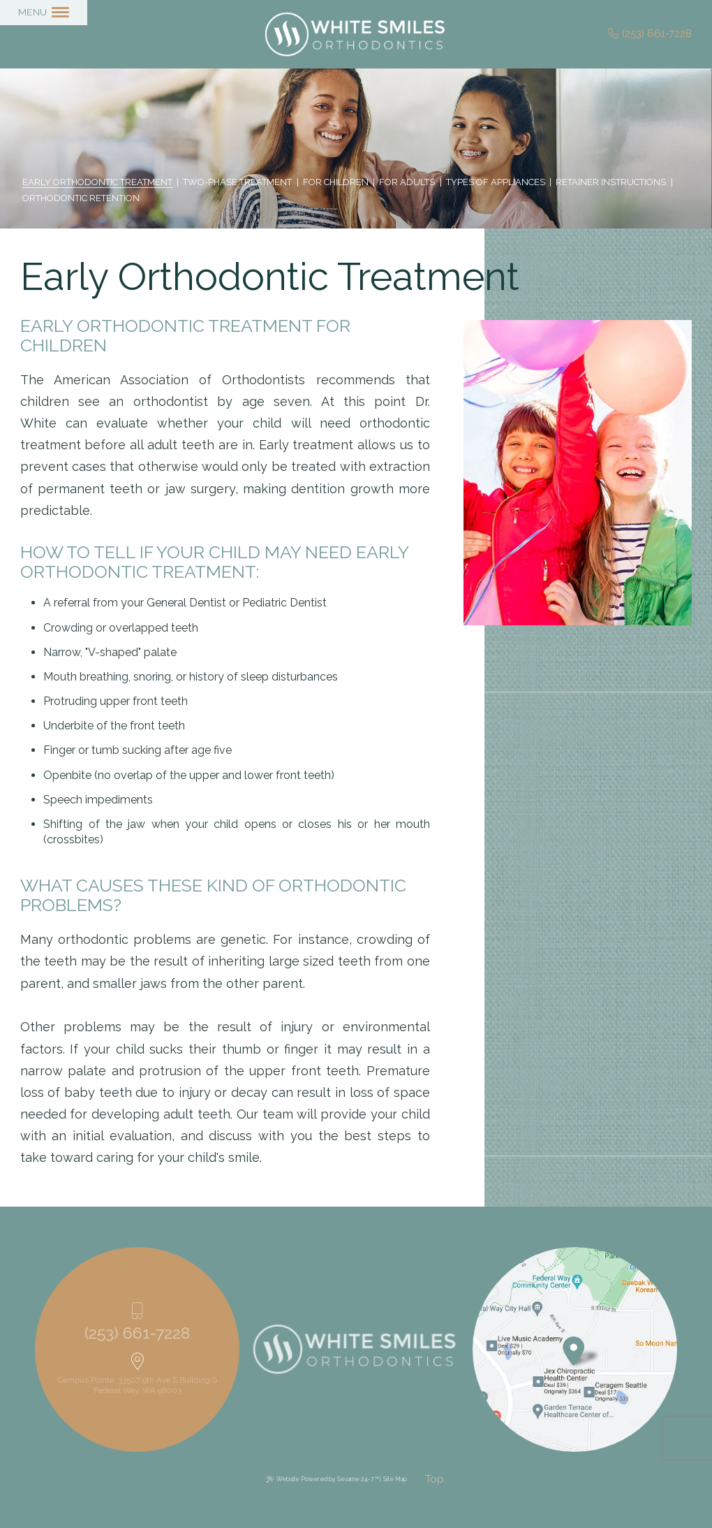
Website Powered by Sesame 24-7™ (327, 1479)
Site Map (395, 1479)
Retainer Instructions (611, 182)
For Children (336, 182)
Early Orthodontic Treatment (97, 182)
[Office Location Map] (574, 1346)
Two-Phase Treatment (237, 182)
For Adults (407, 182)
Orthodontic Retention (81, 198)
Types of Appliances (495, 182)
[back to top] (435, 1479)
